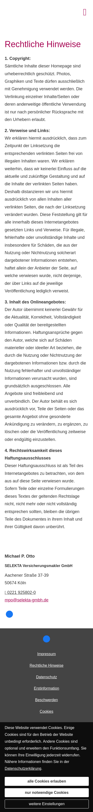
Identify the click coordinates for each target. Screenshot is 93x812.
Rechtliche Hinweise (46, 665)
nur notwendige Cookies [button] (47, 793)
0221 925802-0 (20, 592)
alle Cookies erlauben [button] (46, 781)
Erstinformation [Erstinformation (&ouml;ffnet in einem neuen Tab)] (46, 688)
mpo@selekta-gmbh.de (26, 600)
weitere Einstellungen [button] (47, 804)
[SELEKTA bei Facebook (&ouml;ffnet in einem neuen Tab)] (9, 614)
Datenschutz (46, 677)
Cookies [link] (46, 711)
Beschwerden (46, 700)
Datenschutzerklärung (23, 768)
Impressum (46, 654)
